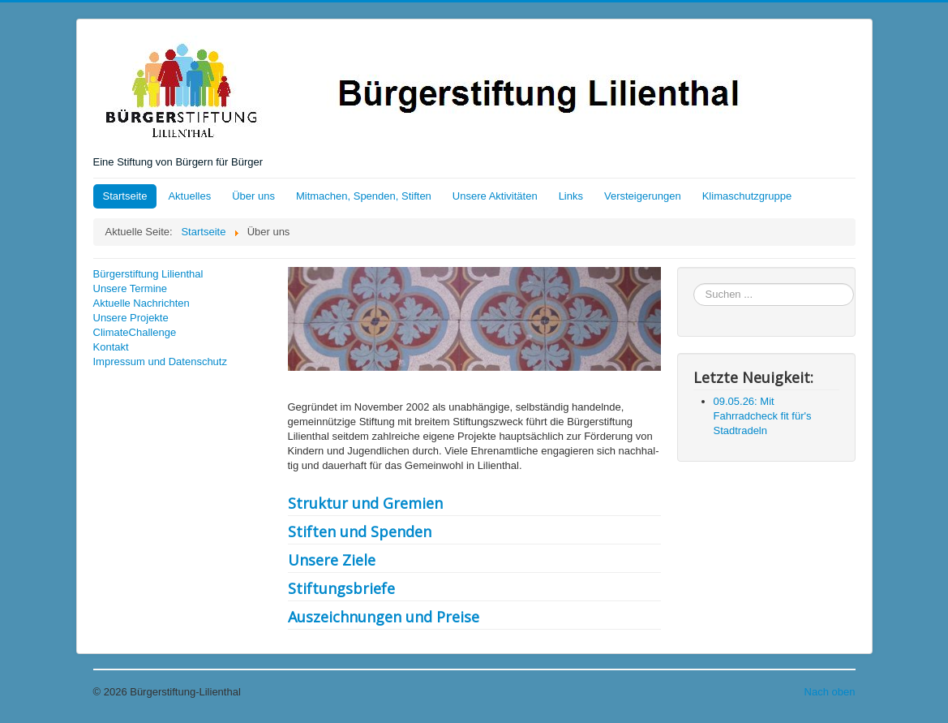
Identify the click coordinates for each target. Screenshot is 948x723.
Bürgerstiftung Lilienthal (148, 274)
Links (571, 196)
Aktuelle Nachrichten (141, 303)
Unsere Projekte (131, 318)
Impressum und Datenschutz (160, 361)
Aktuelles (189, 196)
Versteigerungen (642, 196)
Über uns (253, 196)
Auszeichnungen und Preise (383, 616)
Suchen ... (693, 283)
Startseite (125, 196)
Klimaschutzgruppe (747, 196)
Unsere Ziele (331, 560)
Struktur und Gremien (365, 503)
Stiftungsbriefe (341, 588)
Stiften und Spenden (359, 531)
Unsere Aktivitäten (495, 196)
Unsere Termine (130, 288)
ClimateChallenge (135, 332)
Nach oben (830, 692)
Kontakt (111, 347)
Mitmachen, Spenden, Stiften (363, 196)
